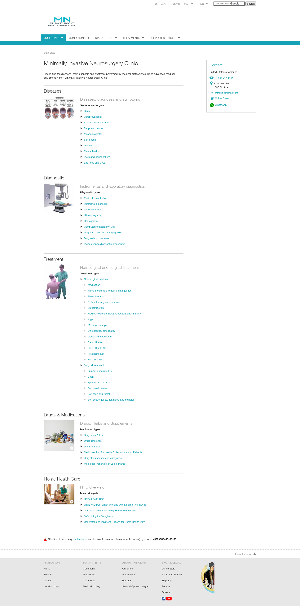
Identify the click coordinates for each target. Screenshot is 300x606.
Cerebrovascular (93, 116)
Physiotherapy (96, 296)
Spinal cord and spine (96, 122)
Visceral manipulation (99, 336)
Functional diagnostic (95, 203)
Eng (199, 3)
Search (48, 574)
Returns (166, 586)
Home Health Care (98, 347)
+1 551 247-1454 (223, 77)
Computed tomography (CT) (99, 226)
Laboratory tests (93, 209)
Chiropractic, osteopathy (101, 330)
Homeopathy (95, 359)
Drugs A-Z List (92, 446)
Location (212, 83)
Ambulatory (128, 574)
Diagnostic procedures (96, 237)
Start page (49, 52)
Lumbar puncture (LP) (100, 370)
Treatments (134, 37)
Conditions (79, 37)
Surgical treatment (94, 364)
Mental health (91, 150)
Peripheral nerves (94, 127)
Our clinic (127, 569)
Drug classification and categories (102, 457)
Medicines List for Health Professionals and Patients (112, 451)
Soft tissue (90, 139)
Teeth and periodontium (97, 156)
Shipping (166, 580)
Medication (94, 284)
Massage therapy (97, 324)
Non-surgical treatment (96, 278)
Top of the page (245, 554)
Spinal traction (96, 307)
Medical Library (91, 586)
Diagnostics (106, 37)
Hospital (126, 580)
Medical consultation (95, 197)
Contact (155, 3)
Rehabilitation (95, 341)
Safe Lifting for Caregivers (98, 515)
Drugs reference (93, 440)
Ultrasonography (93, 214)
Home (47, 569)
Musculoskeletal (93, 133)
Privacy (166, 592)
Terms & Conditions (172, 574)
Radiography (91, 220)
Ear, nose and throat (95, 162)
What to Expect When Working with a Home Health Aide (115, 504)
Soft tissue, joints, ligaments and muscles (110, 399)
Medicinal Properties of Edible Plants (104, 463)
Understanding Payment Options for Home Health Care (114, 521)
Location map (177, 3)
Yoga (90, 319)
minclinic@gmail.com (227, 92)
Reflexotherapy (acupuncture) (104, 301)
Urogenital (89, 145)
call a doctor (80, 538)
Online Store (168, 569)
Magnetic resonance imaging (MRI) (103, 232)
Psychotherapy (96, 353)
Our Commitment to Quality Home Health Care (109, 510)
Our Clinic (53, 37)
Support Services (166, 37)
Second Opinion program (136, 586)
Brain (87, 110)
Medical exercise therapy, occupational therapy (113, 313)
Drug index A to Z (93, 434)
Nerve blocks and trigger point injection (109, 290)
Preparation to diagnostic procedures (104, 243)
